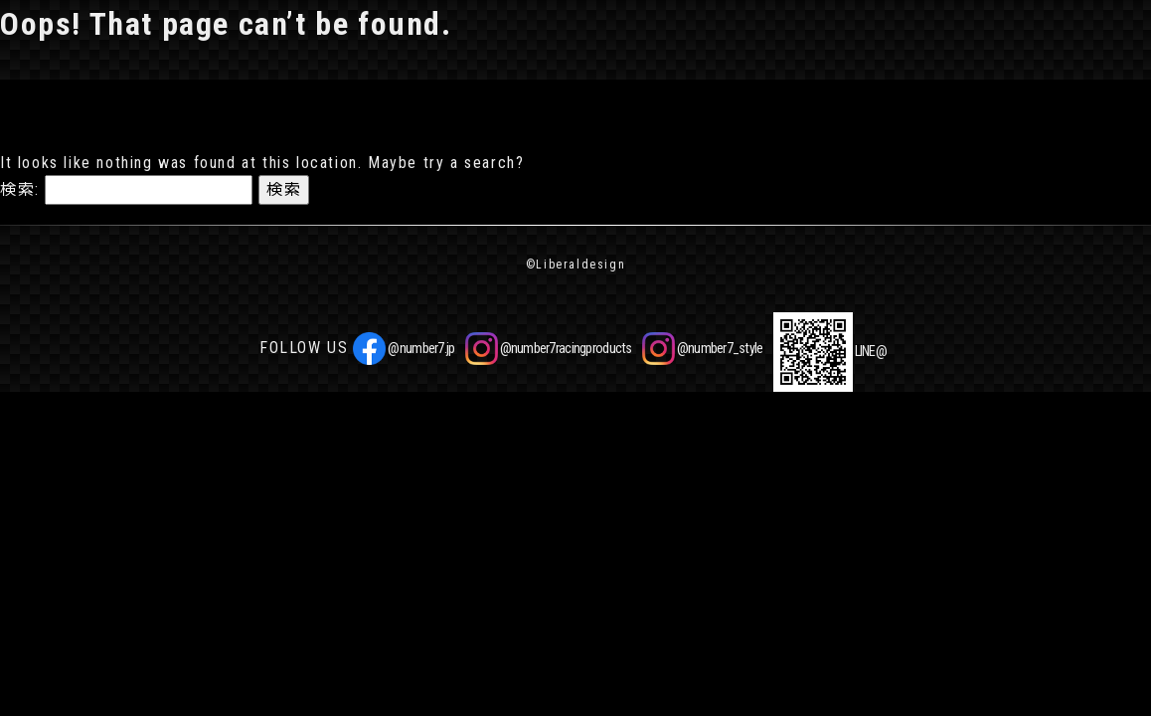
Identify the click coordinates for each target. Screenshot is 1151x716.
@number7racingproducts (548, 348)
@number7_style (702, 348)
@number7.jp (403, 348)
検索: (20, 189)
